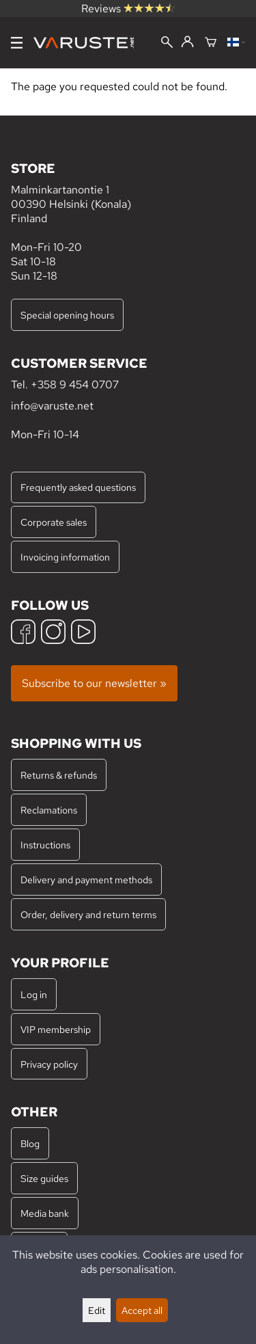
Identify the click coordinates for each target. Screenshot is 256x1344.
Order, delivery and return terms (88, 914)
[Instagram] (53, 633)
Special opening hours (67, 314)
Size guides (44, 1178)
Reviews (128, 8)
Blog (30, 1143)
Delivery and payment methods (86, 879)
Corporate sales (53, 521)
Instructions (45, 844)
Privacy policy (49, 1064)
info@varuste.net (52, 406)
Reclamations (48, 809)
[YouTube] (83, 633)
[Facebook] (23, 633)
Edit (96, 1310)
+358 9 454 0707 (75, 384)
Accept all (142, 1310)
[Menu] (17, 43)
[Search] (167, 43)
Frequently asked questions (78, 487)
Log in (33, 994)
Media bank (44, 1213)
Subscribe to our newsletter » (94, 683)
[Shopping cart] (210, 43)
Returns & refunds (58, 774)
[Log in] (187, 42)
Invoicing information (65, 556)
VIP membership (55, 1029)
